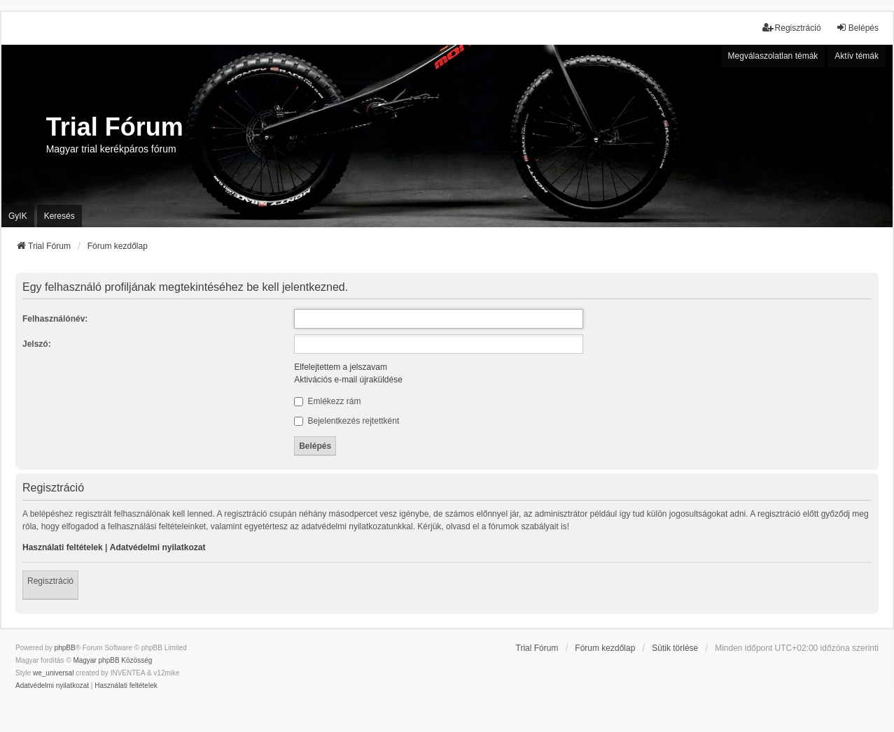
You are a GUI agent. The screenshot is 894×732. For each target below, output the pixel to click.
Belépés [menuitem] (857, 27)
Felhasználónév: (55, 319)
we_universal (53, 673)
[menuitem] (52, 686)
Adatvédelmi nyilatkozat (158, 547)
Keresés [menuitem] (59, 216)
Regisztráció (50, 581)
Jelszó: (36, 344)
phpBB (65, 648)
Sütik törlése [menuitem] (675, 648)
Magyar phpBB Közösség (112, 660)
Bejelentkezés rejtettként (346, 421)
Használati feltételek (62, 547)
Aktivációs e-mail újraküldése (348, 380)
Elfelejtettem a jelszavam (340, 367)
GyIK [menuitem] (17, 216)
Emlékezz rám (327, 401)
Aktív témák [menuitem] (856, 56)
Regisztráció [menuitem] (791, 27)
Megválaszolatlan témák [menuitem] (773, 56)
